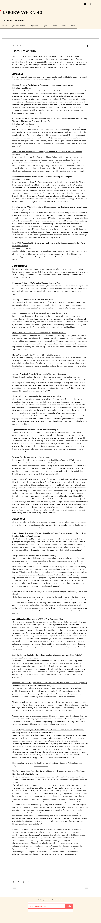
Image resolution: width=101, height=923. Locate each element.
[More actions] (87, 46)
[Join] (69, 906)
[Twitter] (85, 4)
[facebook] (96, 4)
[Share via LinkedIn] (23, 882)
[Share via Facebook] (13, 882)
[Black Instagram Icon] (91, 4)
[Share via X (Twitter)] (18, 882)
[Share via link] (28, 882)
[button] (96, 30)
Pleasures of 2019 (24, 51)
